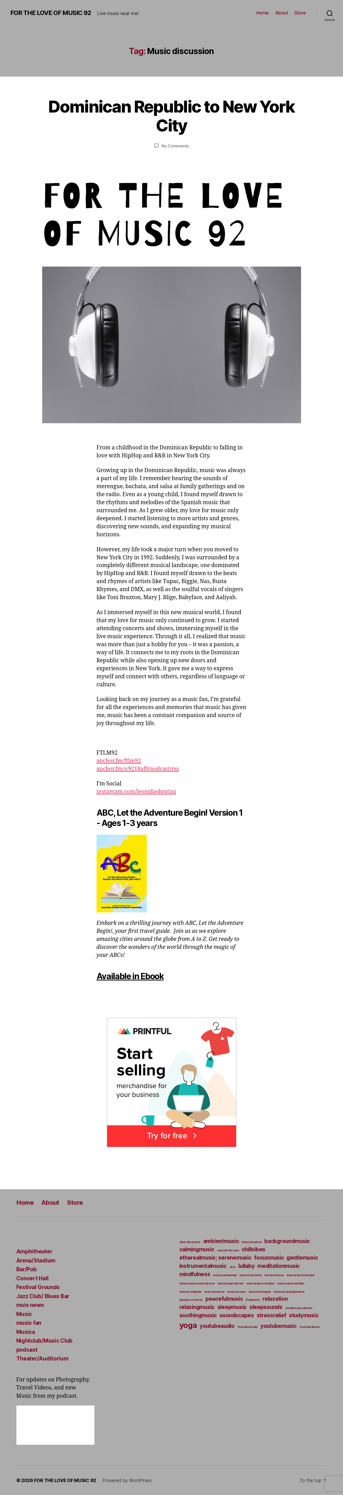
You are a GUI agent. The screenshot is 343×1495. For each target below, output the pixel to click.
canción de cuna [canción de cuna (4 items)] (228, 1250)
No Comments (175, 145)
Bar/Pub (26, 1269)
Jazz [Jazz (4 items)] (232, 1267)
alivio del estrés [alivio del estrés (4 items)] (189, 1242)
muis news (30, 1305)
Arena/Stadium (36, 1260)
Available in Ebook (130, 976)
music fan (28, 1323)
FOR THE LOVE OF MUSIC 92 (50, 13)
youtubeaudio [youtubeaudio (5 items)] (217, 1326)
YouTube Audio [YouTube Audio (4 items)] (247, 1327)
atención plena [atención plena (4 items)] (251, 1242)
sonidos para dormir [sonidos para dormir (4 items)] (298, 1308)
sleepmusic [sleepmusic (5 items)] (232, 1307)
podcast (27, 1350)
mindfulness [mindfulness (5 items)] (194, 1274)
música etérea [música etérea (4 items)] (274, 1275)
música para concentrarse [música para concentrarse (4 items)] (197, 1283)
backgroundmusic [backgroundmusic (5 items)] (287, 1241)
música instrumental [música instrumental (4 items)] (300, 1275)
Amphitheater (34, 1251)
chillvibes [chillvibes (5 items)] (253, 1249)
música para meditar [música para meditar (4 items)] (290, 1283)
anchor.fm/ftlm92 (119, 760)
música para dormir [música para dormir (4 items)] (231, 1283)
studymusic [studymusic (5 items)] (303, 1315)
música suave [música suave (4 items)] (236, 1291)
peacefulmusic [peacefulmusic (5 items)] (224, 1299)
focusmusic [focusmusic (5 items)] (269, 1257)
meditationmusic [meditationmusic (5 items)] (278, 1266)
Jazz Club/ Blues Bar (43, 1296)
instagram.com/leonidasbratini (136, 791)
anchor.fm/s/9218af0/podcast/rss (138, 768)
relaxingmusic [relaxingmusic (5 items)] (197, 1307)
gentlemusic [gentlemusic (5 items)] (302, 1257)
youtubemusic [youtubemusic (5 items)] (278, 1326)
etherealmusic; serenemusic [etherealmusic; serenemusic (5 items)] (215, 1257)
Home (262, 13)
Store (300, 13)
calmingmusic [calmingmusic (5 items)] (196, 1249)
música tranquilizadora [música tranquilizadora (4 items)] (288, 1291)
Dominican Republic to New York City (171, 115)
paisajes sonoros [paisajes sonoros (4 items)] (191, 1299)
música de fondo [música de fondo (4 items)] (250, 1275)
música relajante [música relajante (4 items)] (190, 1291)
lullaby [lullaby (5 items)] (246, 1266)
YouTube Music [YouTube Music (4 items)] (309, 1327)
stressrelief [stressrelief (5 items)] (271, 1315)
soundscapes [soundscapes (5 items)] (237, 1315)
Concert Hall (32, 1278)
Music (24, 1314)
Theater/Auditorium (42, 1358)
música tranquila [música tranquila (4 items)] (260, 1291)
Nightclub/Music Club (44, 1340)
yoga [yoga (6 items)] (188, 1325)
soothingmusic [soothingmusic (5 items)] (198, 1315)
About (281, 13)
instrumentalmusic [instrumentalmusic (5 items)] (203, 1266)
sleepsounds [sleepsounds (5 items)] (266, 1307)
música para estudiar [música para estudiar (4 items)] (260, 1283)
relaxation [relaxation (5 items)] (275, 1299)
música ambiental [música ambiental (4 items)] (225, 1275)
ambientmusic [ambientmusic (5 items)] (221, 1241)
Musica (25, 1332)
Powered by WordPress (127, 1480)
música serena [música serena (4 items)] (214, 1291)
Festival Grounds (38, 1287)
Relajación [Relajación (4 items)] (253, 1299)
